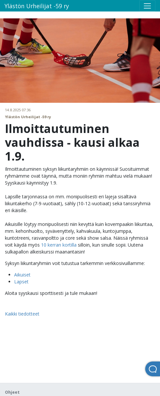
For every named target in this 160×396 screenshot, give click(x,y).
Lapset (21, 281)
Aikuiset (22, 275)
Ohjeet (12, 392)
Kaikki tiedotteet (22, 314)
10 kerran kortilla (59, 245)
